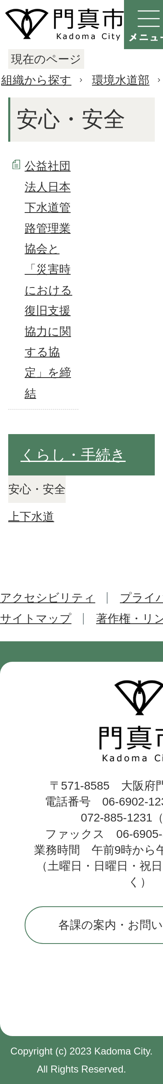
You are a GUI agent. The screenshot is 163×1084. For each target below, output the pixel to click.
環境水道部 (120, 80)
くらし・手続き (73, 454)
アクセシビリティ (47, 597)
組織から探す (36, 80)
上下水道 (31, 516)
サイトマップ (35, 618)
